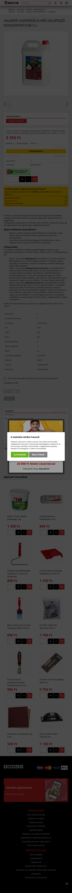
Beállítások (38, 454)
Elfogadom (20, 454)
